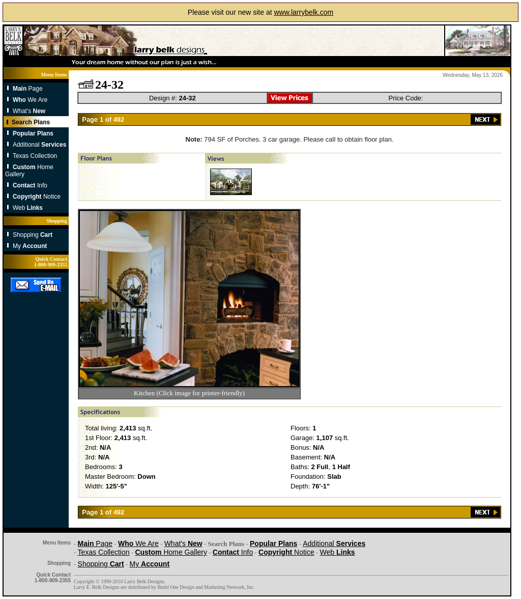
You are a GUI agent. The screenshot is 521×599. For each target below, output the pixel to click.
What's (29, 111)
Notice (37, 196)
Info (30, 185)
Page (28, 88)
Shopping (32, 234)
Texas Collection (35, 155)
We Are (30, 99)
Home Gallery (171, 552)
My (30, 246)
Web (28, 207)
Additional (39, 144)
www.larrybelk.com (303, 12)
